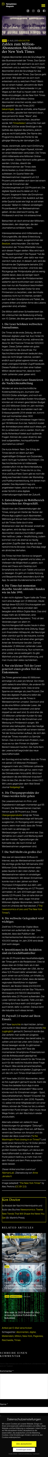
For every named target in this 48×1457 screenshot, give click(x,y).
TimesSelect (19, 123)
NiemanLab (8, 1173)
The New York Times (30, 1183)
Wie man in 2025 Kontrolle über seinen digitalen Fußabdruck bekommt (22, 1315)
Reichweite (7, 1340)
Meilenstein (8, 1336)
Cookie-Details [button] (13, 1454)
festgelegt (15, 787)
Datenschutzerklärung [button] (25, 1454)
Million (18, 1336)
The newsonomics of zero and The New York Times (22, 909)
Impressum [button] (36, 1454)
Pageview (38, 1336)
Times (17, 1340)
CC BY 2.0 (20, 1187)
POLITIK (33, 1237)
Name (4, 1404)
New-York (27, 1336)
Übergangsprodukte (12, 815)
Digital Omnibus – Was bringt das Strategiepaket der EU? (22, 1257)
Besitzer (6, 244)
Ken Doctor (24, 41)
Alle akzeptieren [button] (24, 1444)
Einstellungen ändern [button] (24, 1450)
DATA (4, 41)
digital (33, 1332)
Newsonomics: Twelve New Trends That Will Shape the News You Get (23, 1214)
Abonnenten (22, 1332)
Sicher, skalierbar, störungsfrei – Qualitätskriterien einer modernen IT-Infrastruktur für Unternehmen (23, 1285)
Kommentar (6, 1371)
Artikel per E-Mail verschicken (17, 1328)
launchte (16, 1024)
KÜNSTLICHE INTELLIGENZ (19, 1237)
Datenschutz (15, 1296)
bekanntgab (8, 109)
